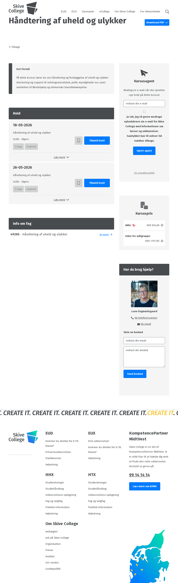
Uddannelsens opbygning (60, 494)
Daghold (31, 146)
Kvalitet (49, 556)
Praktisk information (57, 507)
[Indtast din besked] (144, 357)
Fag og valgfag (54, 501)
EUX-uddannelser (98, 441)
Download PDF (155, 22)
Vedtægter (51, 531)
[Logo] (23, 8)
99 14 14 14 (139, 474)
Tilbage (15, 47)
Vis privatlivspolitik (144, 172)
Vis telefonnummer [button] (146, 317)
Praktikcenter (53, 458)
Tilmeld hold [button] (97, 140)
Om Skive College (125, 11)
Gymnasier (88, 11)
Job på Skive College (57, 537)
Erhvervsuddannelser (58, 452)
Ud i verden (52, 562)
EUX (74, 11)
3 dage (18, 146)
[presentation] (144, 163)
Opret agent (144, 150)
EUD (63, 11)
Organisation (53, 543)
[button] (166, 11)
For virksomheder (150, 11)
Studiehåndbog (54, 488)
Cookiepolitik (52, 568)
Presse (49, 550)
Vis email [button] (146, 324)
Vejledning (51, 464)
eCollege (104, 11)
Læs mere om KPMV (145, 486)
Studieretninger (54, 482)
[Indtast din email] (144, 340)
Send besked (135, 373)
